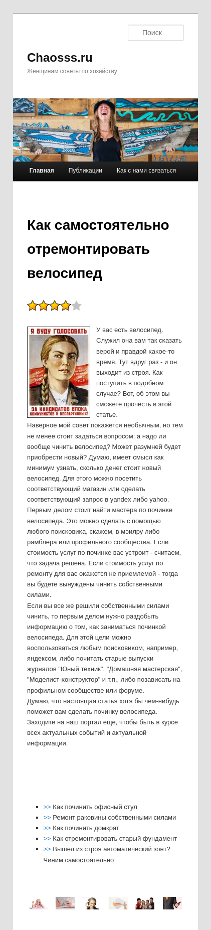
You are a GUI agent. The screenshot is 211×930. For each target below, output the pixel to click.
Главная (42, 170)
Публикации (85, 170)
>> (48, 807)
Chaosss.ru (60, 57)
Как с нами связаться (146, 170)
